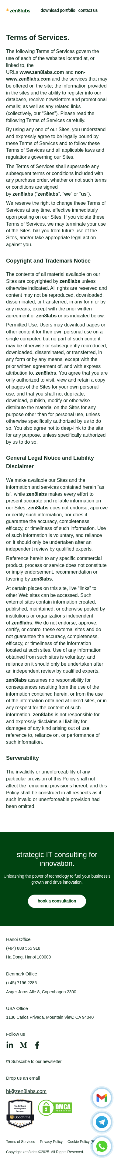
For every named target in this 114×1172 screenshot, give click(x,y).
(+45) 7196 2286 (21, 982)
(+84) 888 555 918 (23, 948)
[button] (104, 10)
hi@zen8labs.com (26, 1091)
